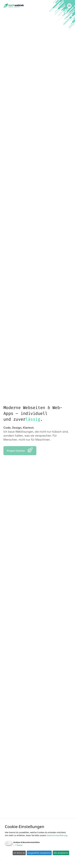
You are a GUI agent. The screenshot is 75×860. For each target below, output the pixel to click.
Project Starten (20, 450)
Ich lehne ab (19, 852)
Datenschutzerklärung (56, 835)
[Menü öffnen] (69, 5)
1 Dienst (17, 845)
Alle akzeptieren (61, 852)
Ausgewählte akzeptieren (39, 852)
